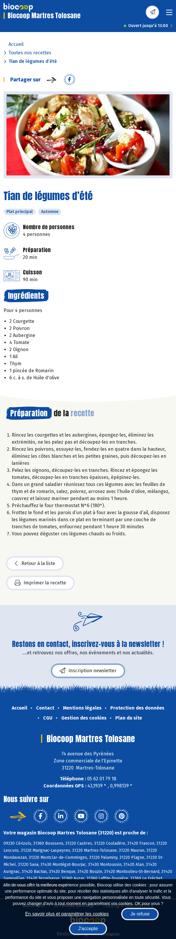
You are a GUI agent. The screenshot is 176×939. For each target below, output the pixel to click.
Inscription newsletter (88, 671)
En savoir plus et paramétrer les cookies (67, 913)
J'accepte (88, 928)
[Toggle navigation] (169, 14)
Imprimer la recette (40, 583)
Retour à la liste (35, 563)
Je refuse (140, 913)
